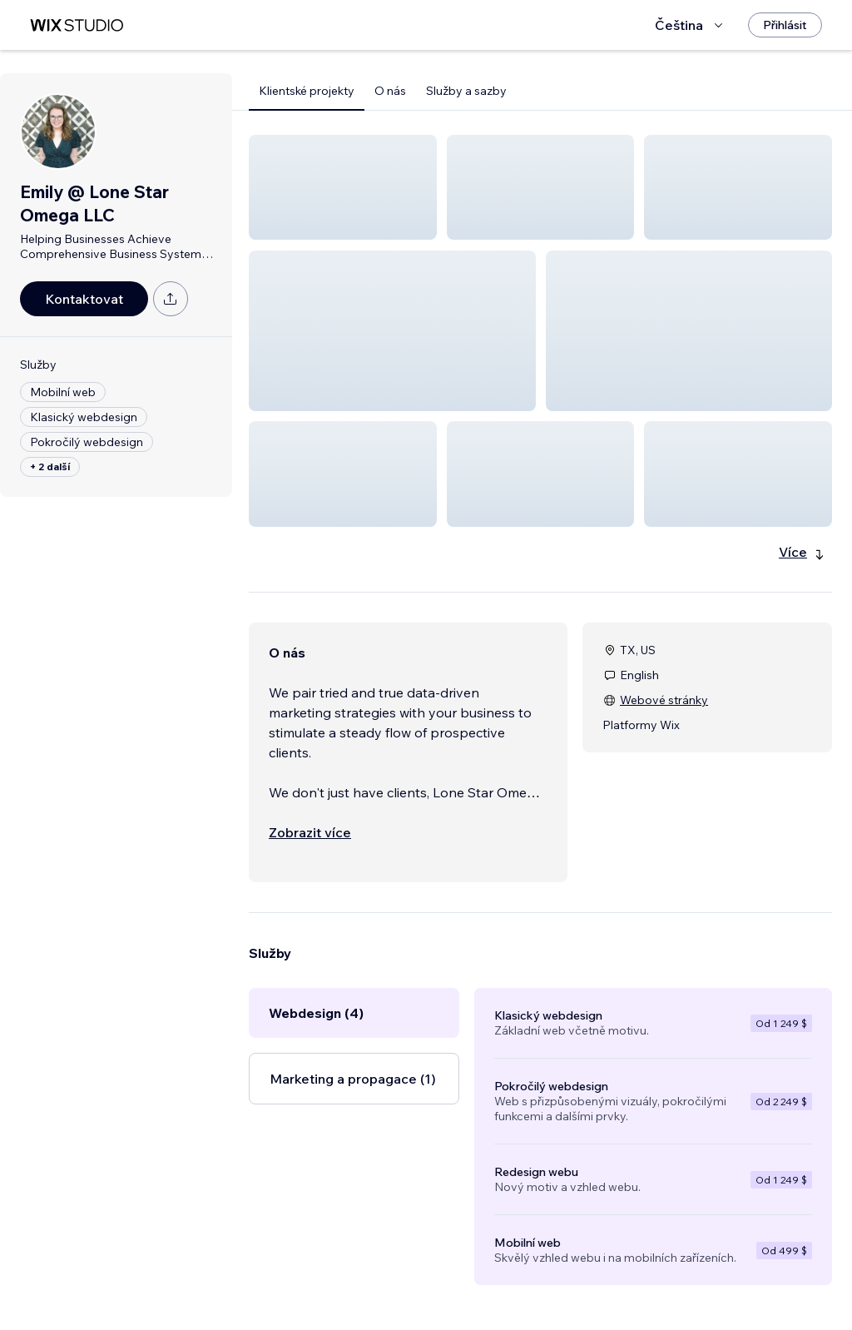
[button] (343, 187)
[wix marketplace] (76, 25)
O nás (390, 90)
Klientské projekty (306, 90)
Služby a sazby (466, 90)
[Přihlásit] (785, 24)
